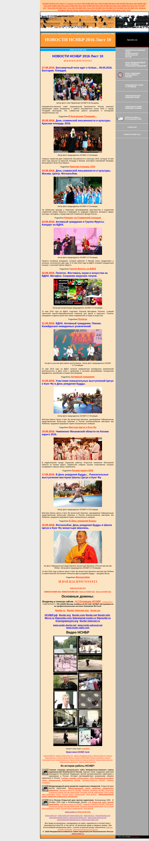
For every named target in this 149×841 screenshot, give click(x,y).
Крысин (94, 10)
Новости (64, 756)
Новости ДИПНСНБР (82, 758)
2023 (133, 3)
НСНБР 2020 (91, 6)
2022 (47, 6)
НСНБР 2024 (124, 3)
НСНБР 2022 (56, 6)
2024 (118, 3)
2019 (100, 6)
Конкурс (88, 10)
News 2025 (98, 3)
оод (75, 3)
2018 (117, 6)
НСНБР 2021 (73, 6)
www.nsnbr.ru (135, 837)
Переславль (116, 10)
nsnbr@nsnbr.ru (107, 602)
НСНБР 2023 (141, 3)
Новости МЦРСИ (49, 756)
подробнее (86, 748)
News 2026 (81, 3)
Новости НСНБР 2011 (103, 592)
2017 (134, 6)
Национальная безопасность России (85, 829)
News (114, 3)
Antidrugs (142, 8)
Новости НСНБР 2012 (87, 592)
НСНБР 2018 (125, 6)
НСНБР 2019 (108, 6)
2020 (82, 6)
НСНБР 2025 (107, 3)
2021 (65, 6)
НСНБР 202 (89, 3)
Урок (99, 10)
